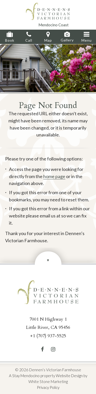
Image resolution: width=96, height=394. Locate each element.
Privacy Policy (48, 387)
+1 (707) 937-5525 (48, 336)
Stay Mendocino (26, 375)
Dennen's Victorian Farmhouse (48, 11)
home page (54, 176)
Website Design (69, 375)
